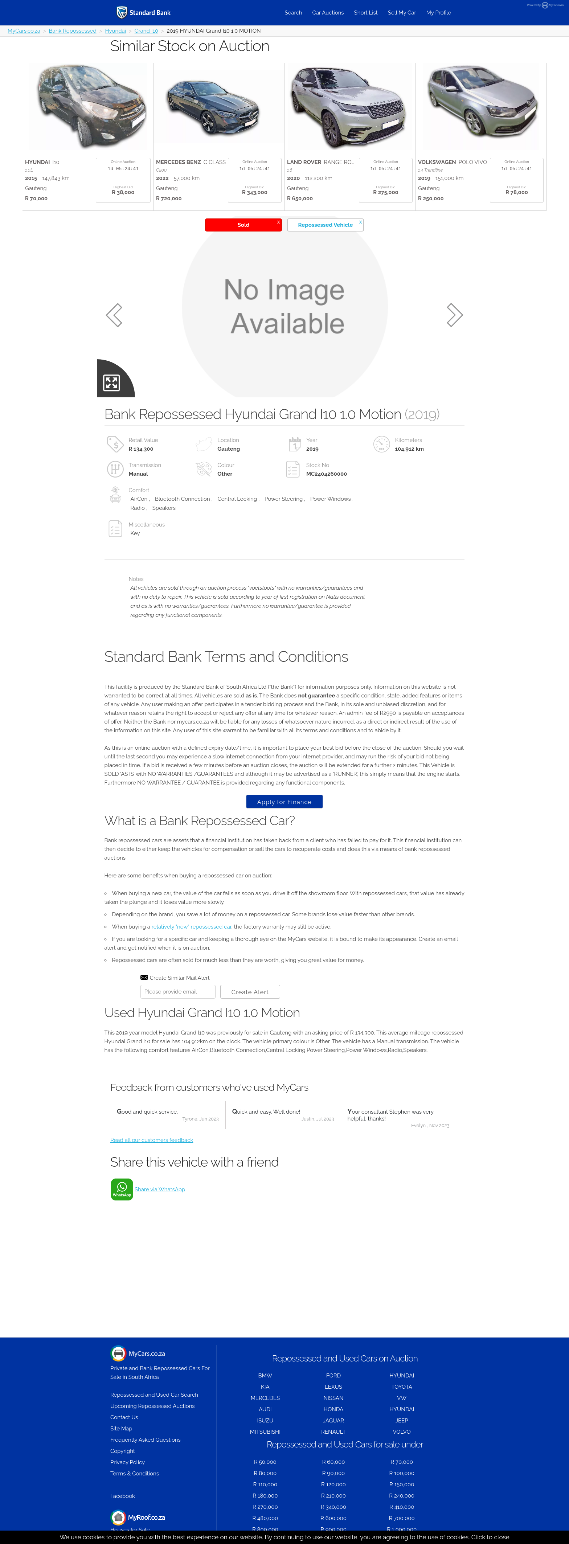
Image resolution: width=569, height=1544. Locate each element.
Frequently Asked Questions (145, 1440)
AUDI (265, 1409)
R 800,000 (265, 1529)
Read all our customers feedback (151, 1140)
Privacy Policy (127, 1462)
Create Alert (250, 992)
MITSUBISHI (265, 1432)
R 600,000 (333, 1518)
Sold (259, 223)
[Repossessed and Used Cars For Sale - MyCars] (152, 12)
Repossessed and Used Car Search (154, 1395)
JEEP (402, 1420)
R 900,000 (333, 1529)
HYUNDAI (401, 1375)
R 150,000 (401, 1484)
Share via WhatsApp (160, 1189)
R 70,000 (401, 1462)
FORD (333, 1375)
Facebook (122, 1496)
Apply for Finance (284, 802)
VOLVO (402, 1432)
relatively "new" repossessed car (192, 926)
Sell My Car (402, 12)
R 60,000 (333, 1462)
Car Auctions (328, 12)
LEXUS (333, 1387)
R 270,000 (265, 1507)
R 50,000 (265, 1462)
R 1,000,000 (402, 1529)
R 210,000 (333, 1495)
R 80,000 (265, 1473)
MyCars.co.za (24, 31)
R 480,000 (265, 1518)
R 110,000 (265, 1484)
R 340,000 (333, 1507)
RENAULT (333, 1432)
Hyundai (115, 31)
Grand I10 (146, 31)
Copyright (122, 1451)
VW (401, 1398)
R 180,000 (265, 1495)
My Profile (438, 12)
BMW (265, 1375)
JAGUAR (333, 1420)
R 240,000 (401, 1495)
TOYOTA (401, 1387)
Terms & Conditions (134, 1473)
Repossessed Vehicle (330, 223)
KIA (265, 1387)
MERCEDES (265, 1398)
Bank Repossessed (73, 31)
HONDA (333, 1409)
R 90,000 (333, 1473)
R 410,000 (401, 1507)
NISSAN (334, 1398)
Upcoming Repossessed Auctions (152, 1406)
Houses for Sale (137, 1521)
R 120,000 (333, 1484)
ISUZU (265, 1420)
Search (293, 12)
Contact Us (124, 1417)
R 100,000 (401, 1473)
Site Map (121, 1428)
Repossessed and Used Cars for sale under (345, 1444)
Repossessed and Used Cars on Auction (345, 1358)
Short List (366, 12)
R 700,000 (402, 1518)
